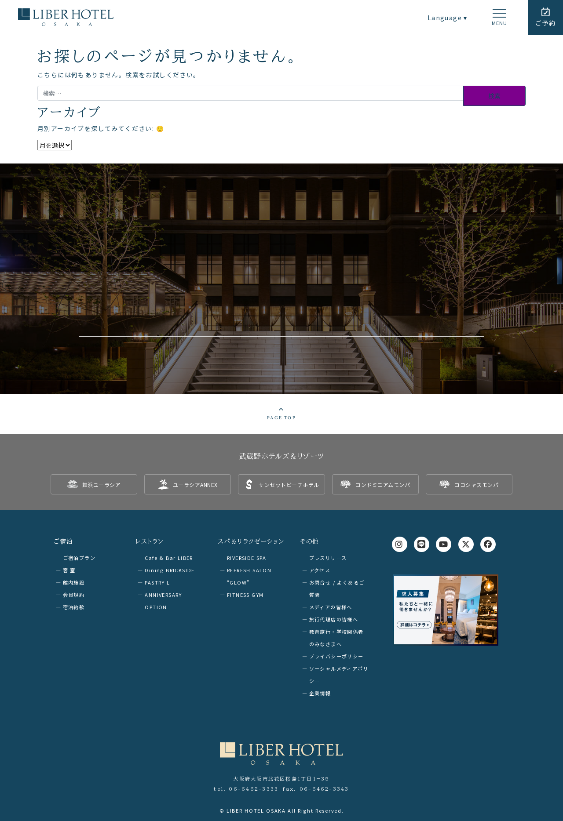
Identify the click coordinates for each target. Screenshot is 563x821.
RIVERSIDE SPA (246, 557)
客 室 (69, 570)
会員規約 (74, 594)
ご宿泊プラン (79, 557)
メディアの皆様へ (330, 606)
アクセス (320, 570)
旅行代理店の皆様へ (333, 619)
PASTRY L (157, 582)
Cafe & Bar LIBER (169, 557)
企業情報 (320, 693)
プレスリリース (328, 557)
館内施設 (74, 582)
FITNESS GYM (245, 594)
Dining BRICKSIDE (169, 570)
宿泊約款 (74, 606)
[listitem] (94, 484)
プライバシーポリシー (336, 656)
